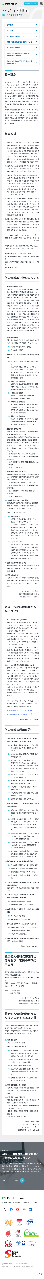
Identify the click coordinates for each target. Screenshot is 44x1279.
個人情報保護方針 (22, 1264)
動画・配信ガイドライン (30, 1267)
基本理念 (10, 25)
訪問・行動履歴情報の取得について (19, 42)
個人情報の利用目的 (14, 47)
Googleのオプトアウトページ (20, 710)
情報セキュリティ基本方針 (11, 1267)
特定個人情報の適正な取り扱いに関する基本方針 (19, 62)
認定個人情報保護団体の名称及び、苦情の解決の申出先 (19, 54)
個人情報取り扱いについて (16, 36)
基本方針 (10, 30)
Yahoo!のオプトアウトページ (19, 714)
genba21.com (7, 1264)
